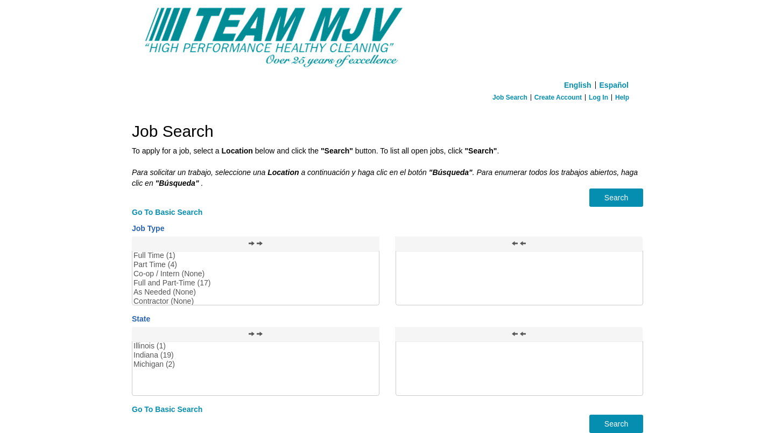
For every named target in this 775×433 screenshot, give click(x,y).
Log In (598, 97)
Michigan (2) (255, 364)
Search (616, 197)
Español (614, 85)
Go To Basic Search (167, 212)
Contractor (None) (255, 301)
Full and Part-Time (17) (255, 283)
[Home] (387, 38)
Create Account (558, 97)
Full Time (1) (255, 255)
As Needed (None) (255, 292)
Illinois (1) (255, 346)
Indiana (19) (255, 355)
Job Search (509, 97)
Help (622, 97)
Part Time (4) (255, 264)
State (141, 319)
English (577, 85)
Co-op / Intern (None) (255, 273)
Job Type (148, 228)
